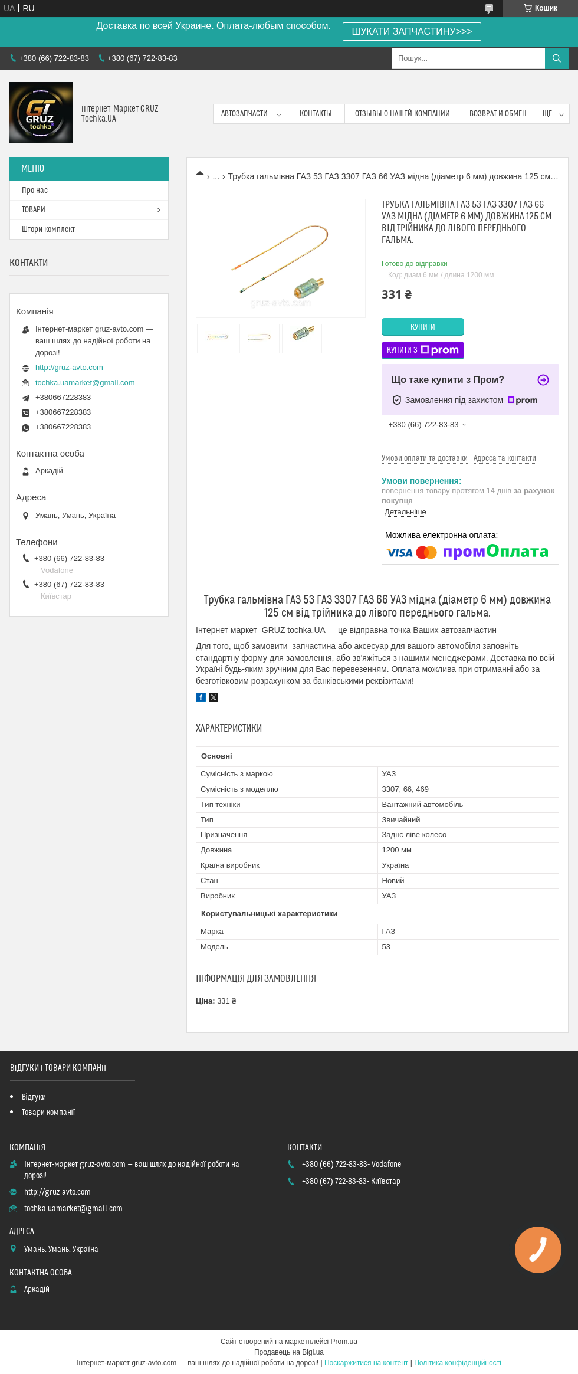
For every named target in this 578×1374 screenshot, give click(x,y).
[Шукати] (557, 58)
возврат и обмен (498, 114)
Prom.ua (344, 1341)
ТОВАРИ (33, 210)
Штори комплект (48, 229)
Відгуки (34, 1097)
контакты (316, 114)
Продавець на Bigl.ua (289, 1352)
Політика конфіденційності (457, 1363)
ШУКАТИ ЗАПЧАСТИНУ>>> (412, 32)
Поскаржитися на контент (366, 1363)
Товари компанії (48, 1112)
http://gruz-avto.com (69, 367)
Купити (422, 327)
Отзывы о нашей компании (402, 114)
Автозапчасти (244, 114)
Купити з (423, 350)
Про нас (35, 190)
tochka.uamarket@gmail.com (85, 382)
